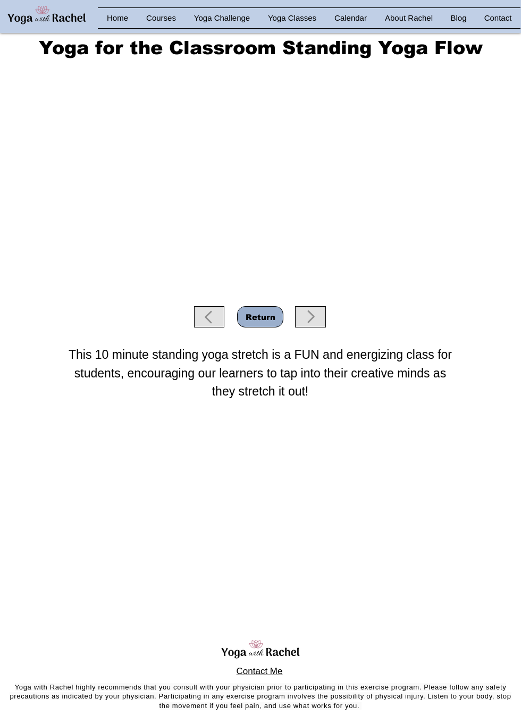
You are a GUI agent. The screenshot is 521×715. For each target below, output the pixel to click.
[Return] (260, 316)
